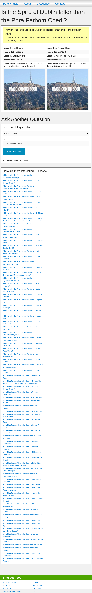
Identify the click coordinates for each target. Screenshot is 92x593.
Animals (36, 583)
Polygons (6, 585)
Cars (34, 591)
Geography (37, 588)
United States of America (12, 591)
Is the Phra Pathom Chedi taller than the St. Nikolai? (21, 485)
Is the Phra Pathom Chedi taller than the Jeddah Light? (23, 397)
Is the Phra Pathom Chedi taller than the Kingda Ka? (22, 520)
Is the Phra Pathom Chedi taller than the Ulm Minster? (22, 411)
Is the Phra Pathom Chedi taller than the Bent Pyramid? (23, 545)
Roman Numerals (39, 585)
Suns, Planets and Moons (12, 583)
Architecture (7, 588)
